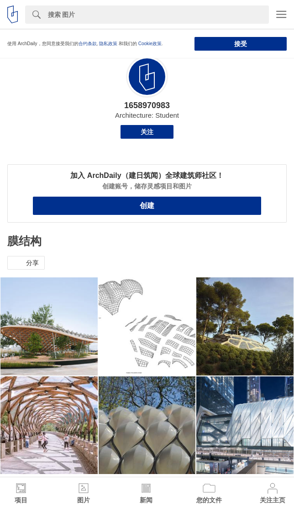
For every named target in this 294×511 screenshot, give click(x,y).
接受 (240, 43)
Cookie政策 (150, 43)
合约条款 (88, 43)
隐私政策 (108, 43)
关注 (147, 132)
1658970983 (147, 105)
